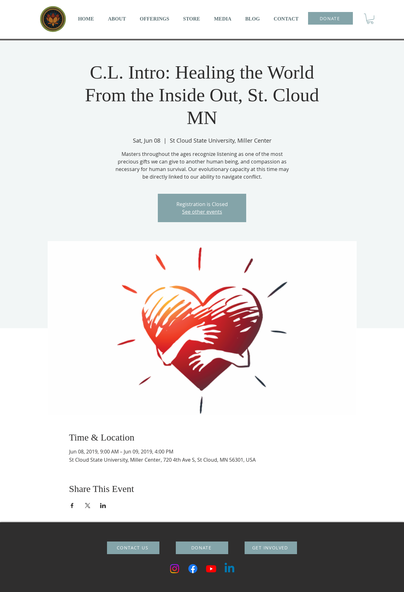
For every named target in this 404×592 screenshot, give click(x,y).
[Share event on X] (88, 505)
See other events (202, 211)
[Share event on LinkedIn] (103, 505)
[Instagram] (175, 569)
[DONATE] (330, 18)
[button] (117, 18)
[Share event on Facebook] (72, 505)
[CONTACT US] (133, 548)
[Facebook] (193, 569)
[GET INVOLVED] (271, 548)
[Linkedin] (229, 569)
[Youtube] (211, 569)
